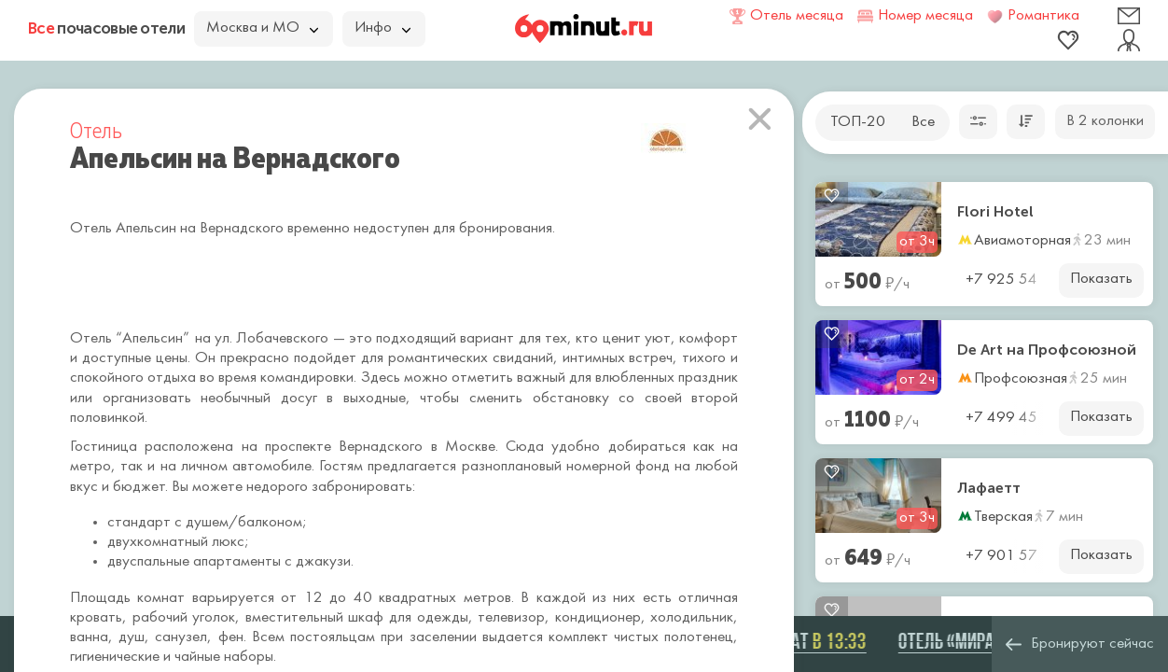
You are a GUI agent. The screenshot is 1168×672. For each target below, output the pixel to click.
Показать (1101, 279)
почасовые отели (106, 28)
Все (923, 122)
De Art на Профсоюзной (1046, 350)
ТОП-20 (857, 122)
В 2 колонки (1105, 121)
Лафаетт (989, 488)
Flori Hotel (995, 211)
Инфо (382, 28)
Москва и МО (262, 28)
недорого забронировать (329, 487)
